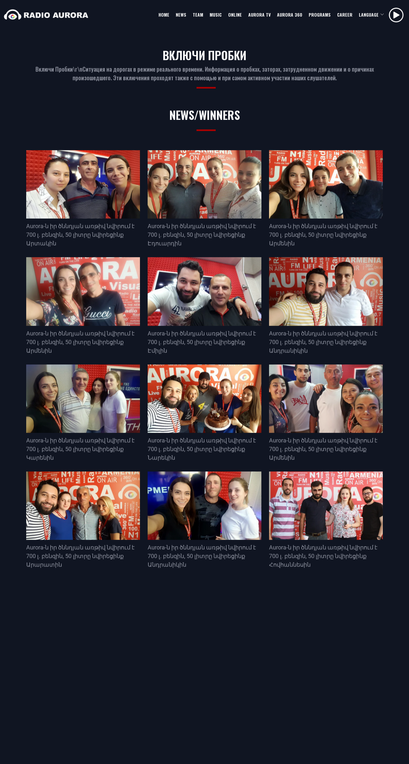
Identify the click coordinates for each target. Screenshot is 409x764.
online (235, 14)
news (181, 14)
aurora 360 (289, 14)
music (216, 14)
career (344, 14)
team (198, 14)
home (163, 14)
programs (320, 14)
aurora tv (259, 14)
